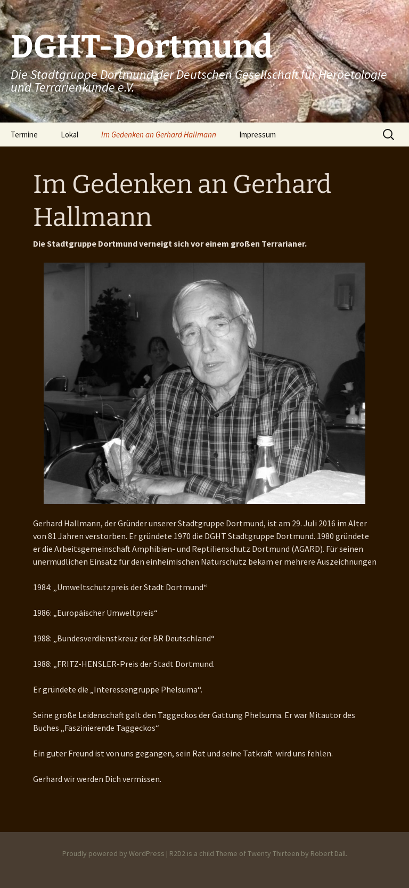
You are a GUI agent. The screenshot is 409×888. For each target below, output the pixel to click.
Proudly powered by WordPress (113, 853)
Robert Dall (328, 853)
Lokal (69, 134)
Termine (24, 134)
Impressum (257, 134)
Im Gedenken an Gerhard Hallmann (158, 134)
